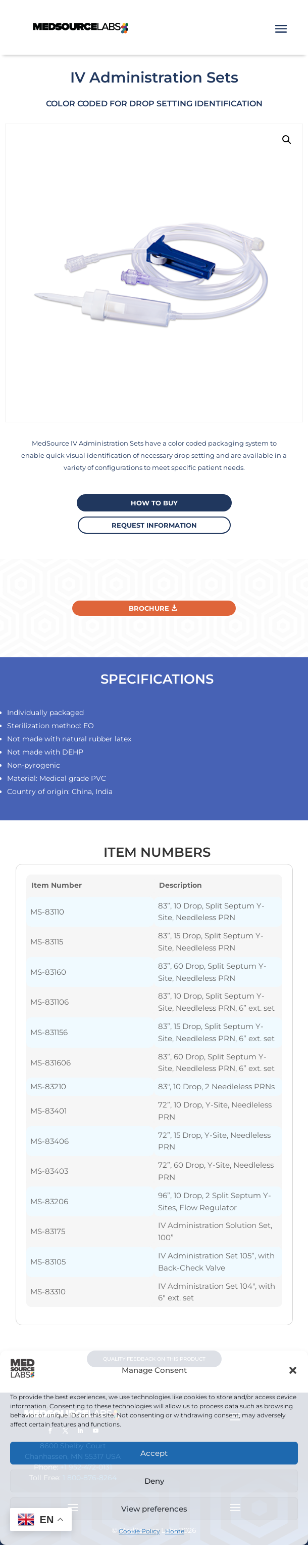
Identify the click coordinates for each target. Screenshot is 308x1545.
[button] (293, 1370)
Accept (154, 1453)
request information (154, 525)
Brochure (149, 608)
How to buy (154, 503)
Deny (154, 1481)
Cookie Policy (139, 1531)
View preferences (154, 1509)
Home (174, 1531)
